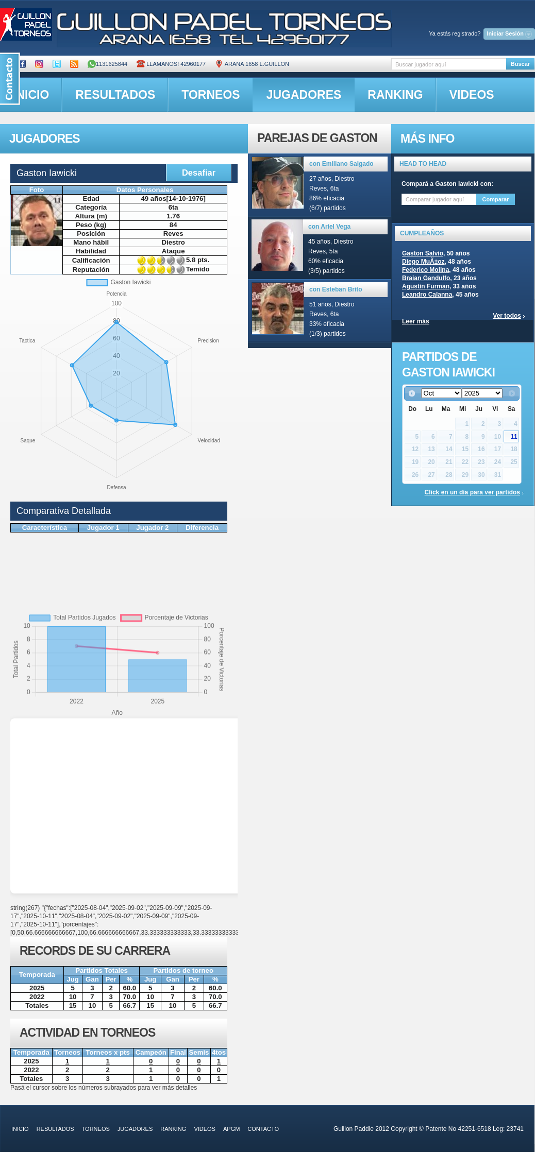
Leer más (415, 321)
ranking (395, 94)
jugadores (304, 94)
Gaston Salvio (422, 253)
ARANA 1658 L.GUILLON (252, 64)
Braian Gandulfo (426, 278)
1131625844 (107, 64)
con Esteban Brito (335, 289)
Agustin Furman (425, 286)
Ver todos (507, 315)
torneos (210, 94)
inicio (20, 1129)
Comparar (495, 199)
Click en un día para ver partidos (472, 492)
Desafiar (198, 172)
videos (471, 94)
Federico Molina (425, 269)
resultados (115, 94)
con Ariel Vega (329, 226)
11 (513, 436)
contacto (263, 1129)
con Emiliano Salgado (341, 163)
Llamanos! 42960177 (171, 64)
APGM (231, 1129)
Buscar (520, 64)
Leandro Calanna (427, 294)
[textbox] (448, 64)
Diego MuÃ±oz (423, 261)
